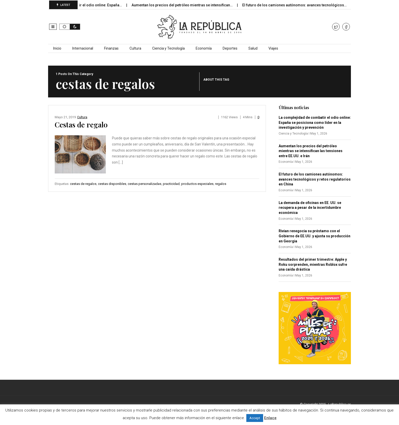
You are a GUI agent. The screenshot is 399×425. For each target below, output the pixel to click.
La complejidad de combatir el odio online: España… (82, 5)
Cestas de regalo (81, 124)
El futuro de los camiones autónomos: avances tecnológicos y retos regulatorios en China (315, 179)
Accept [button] (254, 418)
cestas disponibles (112, 184)
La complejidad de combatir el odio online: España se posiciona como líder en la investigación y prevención (315, 122)
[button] (53, 27)
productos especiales (197, 184)
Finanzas (111, 48)
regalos (220, 184)
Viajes (273, 48)
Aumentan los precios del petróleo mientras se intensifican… (186, 5)
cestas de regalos (83, 184)
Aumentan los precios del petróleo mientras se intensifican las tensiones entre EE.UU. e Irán (311, 151)
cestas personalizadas (144, 184)
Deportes (230, 48)
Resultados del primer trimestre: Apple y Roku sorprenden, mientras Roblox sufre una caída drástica (313, 264)
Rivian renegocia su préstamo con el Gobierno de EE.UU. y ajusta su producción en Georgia (314, 236)
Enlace (270, 418)
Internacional (82, 48)
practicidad (171, 184)
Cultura (135, 48)
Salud (253, 48)
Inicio (57, 48)
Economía (204, 48)
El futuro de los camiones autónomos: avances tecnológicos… (298, 5)
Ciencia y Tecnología (168, 48)
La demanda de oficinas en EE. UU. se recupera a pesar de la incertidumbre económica (310, 208)
